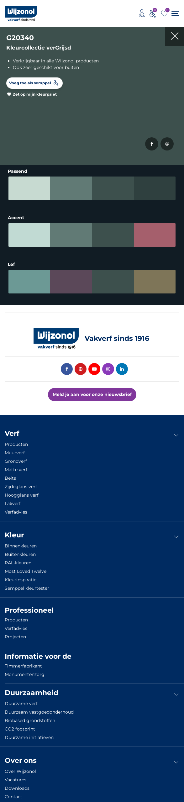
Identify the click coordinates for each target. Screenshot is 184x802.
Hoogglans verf (22, 492)
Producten (16, 442)
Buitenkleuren (20, 552)
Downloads (17, 786)
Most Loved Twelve (25, 569)
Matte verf (16, 467)
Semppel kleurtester (27, 585)
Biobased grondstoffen (30, 718)
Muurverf (15, 450)
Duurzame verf (21, 701)
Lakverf (13, 501)
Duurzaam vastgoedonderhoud (39, 709)
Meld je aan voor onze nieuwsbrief (92, 392)
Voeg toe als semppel (30, 83)
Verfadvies (16, 509)
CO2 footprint (20, 726)
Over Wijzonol (20, 769)
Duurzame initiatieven (29, 735)
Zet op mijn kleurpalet (35, 94)
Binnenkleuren (21, 543)
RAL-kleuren (18, 560)
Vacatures (15, 777)
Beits (10, 475)
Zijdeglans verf (21, 484)
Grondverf (16, 459)
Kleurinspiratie (20, 577)
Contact (13, 794)
